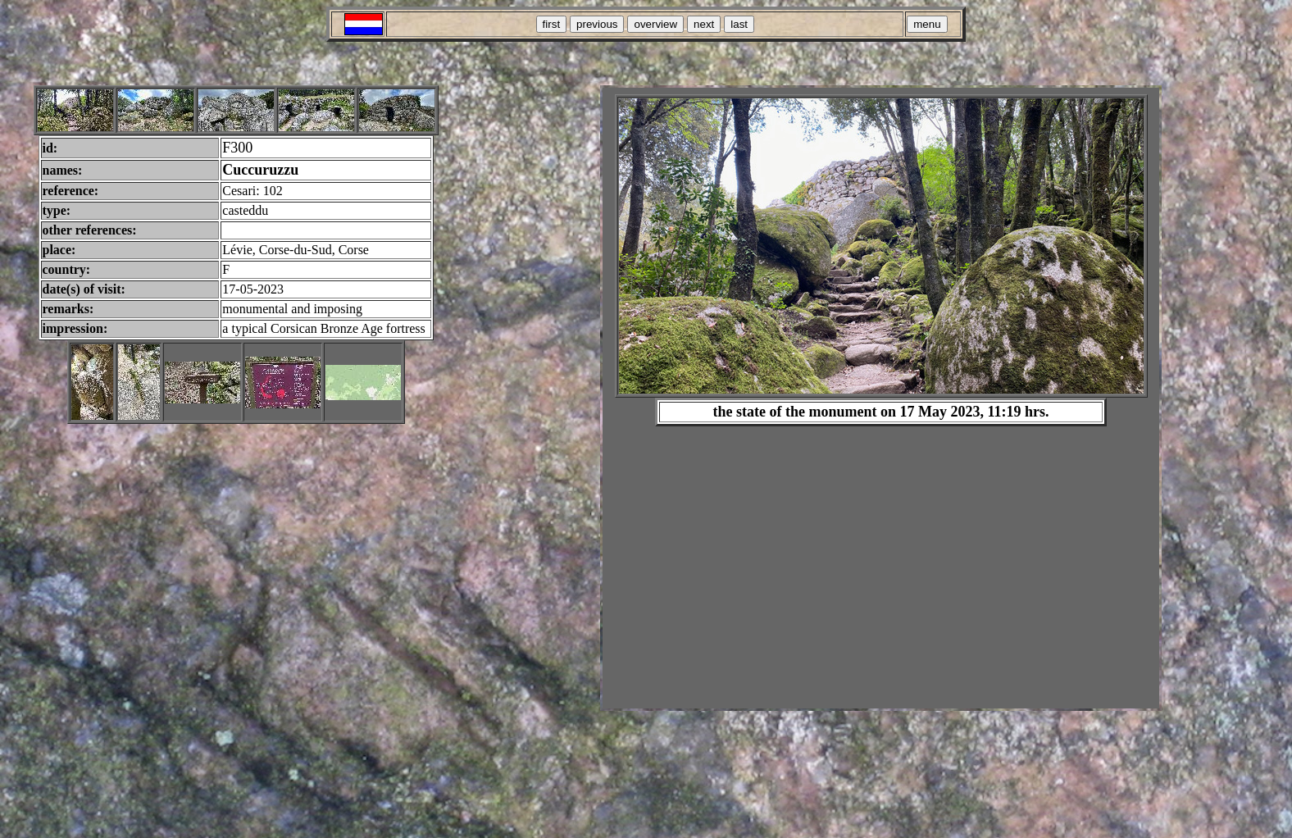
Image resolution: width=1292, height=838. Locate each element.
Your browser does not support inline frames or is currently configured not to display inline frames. (881, 398)
